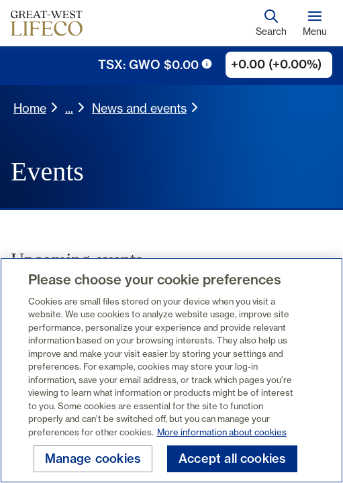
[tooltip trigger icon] (207, 64)
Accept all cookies (232, 458)
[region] (171, 370)
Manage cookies (93, 458)
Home (29, 108)
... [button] (69, 108)
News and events (139, 108)
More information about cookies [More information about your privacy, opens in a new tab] (222, 432)
